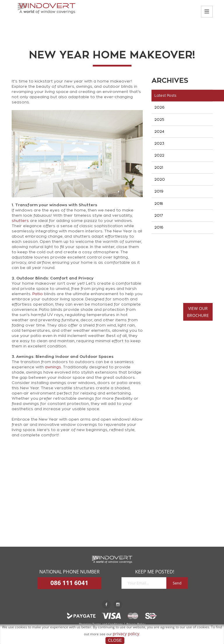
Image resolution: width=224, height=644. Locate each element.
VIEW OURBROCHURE (198, 312)
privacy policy (126, 633)
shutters (20, 221)
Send (177, 583)
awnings (53, 367)
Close (115, 640)
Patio (37, 294)
